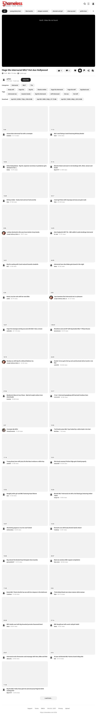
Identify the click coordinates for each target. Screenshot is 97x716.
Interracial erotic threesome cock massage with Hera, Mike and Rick (27, 656)
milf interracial (55, 94)
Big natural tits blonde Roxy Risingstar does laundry (22, 560)
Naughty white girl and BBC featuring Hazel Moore (22, 493)
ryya (8, 495)
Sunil (55, 135)
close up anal (71, 11)
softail (8, 298)
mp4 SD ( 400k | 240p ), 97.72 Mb (46, 99)
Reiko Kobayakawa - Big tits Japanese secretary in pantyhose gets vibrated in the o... (27, 166)
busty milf (11, 89)
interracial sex (12, 94)
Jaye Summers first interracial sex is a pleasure (68, 296)
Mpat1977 (56, 169)
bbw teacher (29, 11)
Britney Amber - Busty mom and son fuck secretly (21, 200)
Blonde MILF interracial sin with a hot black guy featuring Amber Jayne (73, 494)
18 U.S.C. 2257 (51, 708)
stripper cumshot (43, 11)
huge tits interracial (57, 89)
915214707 (57, 397)
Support (30, 708)
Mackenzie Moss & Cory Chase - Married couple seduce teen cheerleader (25, 396)
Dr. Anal (56, 234)
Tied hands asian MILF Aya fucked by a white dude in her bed (72, 429)
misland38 (56, 463)
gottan (9, 79)
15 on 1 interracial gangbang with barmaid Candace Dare (71, 395)
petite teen (83, 11)
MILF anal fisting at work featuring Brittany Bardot (69, 133)
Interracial (15, 85)
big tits (31, 89)
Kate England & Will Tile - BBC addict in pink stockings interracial (73, 232)
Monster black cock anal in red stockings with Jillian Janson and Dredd (73, 166)
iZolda (8, 169)
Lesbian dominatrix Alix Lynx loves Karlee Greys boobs (23, 232)
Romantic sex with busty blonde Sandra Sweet (68, 527)
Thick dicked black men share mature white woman (69, 592)
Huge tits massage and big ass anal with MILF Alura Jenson (24, 329)
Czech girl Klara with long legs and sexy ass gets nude (70, 200)
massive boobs (25, 94)
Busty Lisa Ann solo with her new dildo (18, 296)
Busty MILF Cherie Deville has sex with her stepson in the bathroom (27, 592)
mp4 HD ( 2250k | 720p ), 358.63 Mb (21, 99)
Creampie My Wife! (12, 429)
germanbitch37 (10, 562)
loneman (9, 399)
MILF (24, 85)
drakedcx (9, 135)
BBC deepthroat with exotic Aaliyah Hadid (66, 624)
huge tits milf (72, 89)
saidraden (9, 331)
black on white (42, 89)
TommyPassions (11, 431)
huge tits (21, 89)
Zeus (8, 202)
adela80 (9, 463)
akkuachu (9, 658)
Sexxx (55, 266)
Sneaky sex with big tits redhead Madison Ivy (20, 361)
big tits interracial (40, 94)
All (4, 11)
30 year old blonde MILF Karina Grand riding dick (68, 656)
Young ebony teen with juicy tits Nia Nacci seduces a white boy (25, 461)
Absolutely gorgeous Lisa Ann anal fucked (19, 527)
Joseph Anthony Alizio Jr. (13, 234)
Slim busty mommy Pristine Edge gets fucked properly (70, 461)
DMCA (43, 708)
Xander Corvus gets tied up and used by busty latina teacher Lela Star (73, 362)
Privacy (60, 708)
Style (55, 202)
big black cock (84, 89)
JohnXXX (56, 365)
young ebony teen (15, 11)
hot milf (75, 94)
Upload (67, 708)
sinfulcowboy (10, 529)
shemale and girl (58, 11)
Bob (8, 266)
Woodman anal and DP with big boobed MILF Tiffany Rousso (72, 329)
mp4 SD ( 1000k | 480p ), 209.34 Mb (71, 99)
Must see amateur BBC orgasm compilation (67, 560)
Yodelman (56, 529)
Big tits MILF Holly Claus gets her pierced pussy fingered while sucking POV (25, 689)
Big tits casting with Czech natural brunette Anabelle (22, 264)
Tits (32, 85)
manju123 (56, 497)
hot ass (66, 94)
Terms (37, 708)
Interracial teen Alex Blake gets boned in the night (69, 264)
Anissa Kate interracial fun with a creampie (19, 133)
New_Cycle (56, 562)
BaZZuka (56, 431)
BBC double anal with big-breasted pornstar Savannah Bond (25, 624)
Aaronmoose (57, 331)
